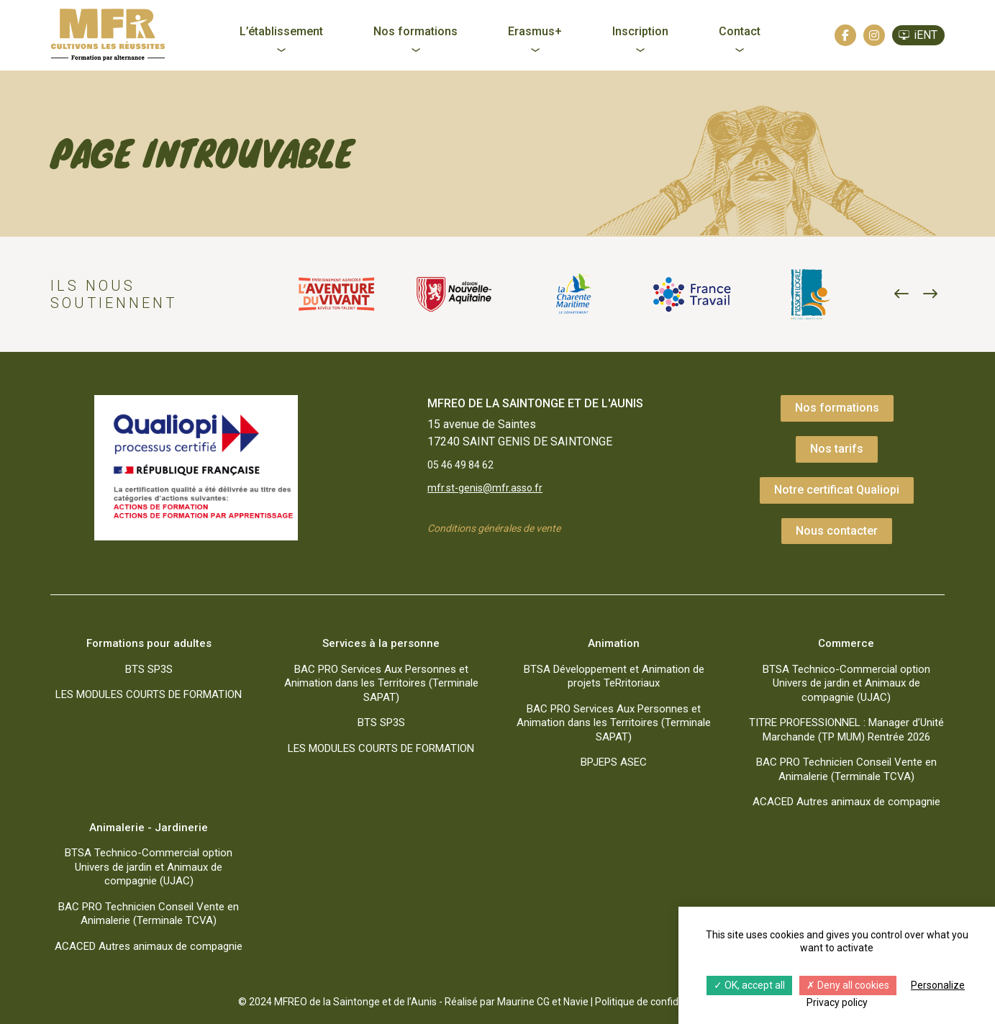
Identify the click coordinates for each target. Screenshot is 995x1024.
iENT (925, 35)
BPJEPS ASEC (614, 762)
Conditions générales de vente (503, 532)
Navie (576, 1001)
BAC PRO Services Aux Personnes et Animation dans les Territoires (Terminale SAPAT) (381, 683)
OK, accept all (749, 985)
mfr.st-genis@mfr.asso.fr (490, 490)
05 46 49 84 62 (465, 466)
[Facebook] (845, 35)
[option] (336, 294)
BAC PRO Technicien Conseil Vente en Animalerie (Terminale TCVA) (846, 769)
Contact (739, 31)
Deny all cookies (848, 985)
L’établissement (281, 31)
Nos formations (415, 31)
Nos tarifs (836, 449)
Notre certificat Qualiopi (836, 490)
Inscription (640, 31)
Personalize (938, 985)
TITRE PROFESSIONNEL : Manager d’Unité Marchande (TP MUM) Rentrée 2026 (846, 729)
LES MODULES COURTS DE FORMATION (148, 694)
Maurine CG (523, 1001)
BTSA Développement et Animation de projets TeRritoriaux (614, 676)
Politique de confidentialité (655, 1001)
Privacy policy (837, 1002)
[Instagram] (874, 35)
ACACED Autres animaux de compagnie (846, 801)
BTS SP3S (149, 669)
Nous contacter (837, 531)
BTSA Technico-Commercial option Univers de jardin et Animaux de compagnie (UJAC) (846, 683)
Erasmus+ (535, 31)
